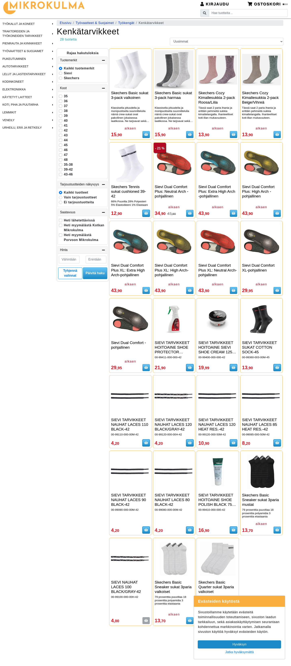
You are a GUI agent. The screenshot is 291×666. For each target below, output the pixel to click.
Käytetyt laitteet (17, 97)
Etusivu (65, 23)
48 (66, 159)
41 (66, 125)
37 (66, 106)
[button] (52, 23)
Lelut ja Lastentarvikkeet (24, 74)
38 (66, 111)
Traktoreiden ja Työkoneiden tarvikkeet (22, 33)
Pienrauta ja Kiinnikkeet (22, 43)
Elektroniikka (14, 89)
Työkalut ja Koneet (18, 23)
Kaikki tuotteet (76, 192)
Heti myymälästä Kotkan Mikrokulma (84, 227)
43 (66, 135)
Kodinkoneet (13, 81)
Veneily (8, 120)
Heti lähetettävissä (79, 220)
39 (66, 115)
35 (66, 96)
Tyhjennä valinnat (70, 273)
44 (66, 140)
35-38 (68, 164)
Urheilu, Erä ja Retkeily (22, 127)
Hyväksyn (239, 644)
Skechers (71, 78)
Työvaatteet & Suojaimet (22, 51)
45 (66, 145)
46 (66, 150)
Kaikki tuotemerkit (79, 68)
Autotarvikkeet (15, 66)
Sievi (68, 73)
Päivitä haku (95, 273)
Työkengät (126, 23)
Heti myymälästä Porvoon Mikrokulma (81, 237)
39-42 (68, 169)
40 (66, 120)
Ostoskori (268, 4)
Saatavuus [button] (82, 212)
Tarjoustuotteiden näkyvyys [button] (82, 184)
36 (66, 101)
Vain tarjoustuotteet (80, 197)
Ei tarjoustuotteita (79, 202)
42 (66, 130)
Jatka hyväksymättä (239, 652)
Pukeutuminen (14, 58)
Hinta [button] (82, 250)
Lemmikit (9, 112)
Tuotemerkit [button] (82, 60)
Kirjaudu (214, 4)
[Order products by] (226, 41)
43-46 (68, 174)
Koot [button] (82, 88)
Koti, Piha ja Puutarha (20, 104)
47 (66, 155)
